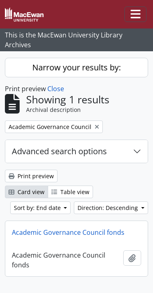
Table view (70, 192)
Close (55, 88)
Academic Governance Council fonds (68, 232)
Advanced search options (59, 151)
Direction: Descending (109, 208)
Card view (26, 192)
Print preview (31, 176)
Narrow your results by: (76, 67)
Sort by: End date (38, 208)
